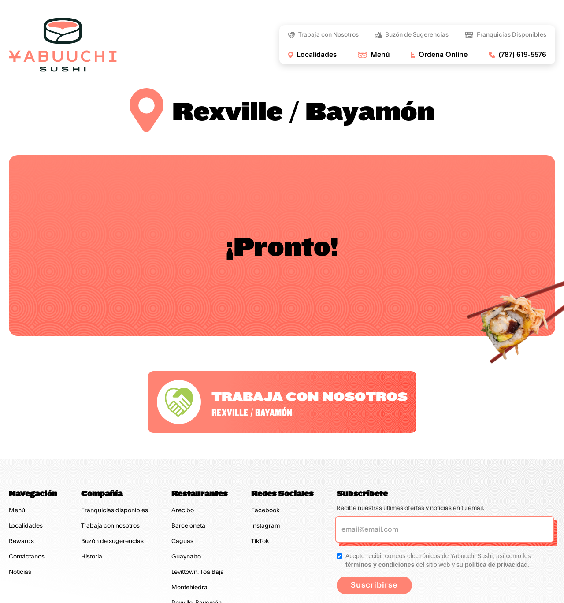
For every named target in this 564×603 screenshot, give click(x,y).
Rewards (21, 541)
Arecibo (182, 510)
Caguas (182, 541)
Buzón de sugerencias (112, 541)
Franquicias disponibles (114, 510)
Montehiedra (189, 587)
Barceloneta (188, 526)
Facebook (265, 510)
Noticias (20, 572)
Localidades (26, 526)
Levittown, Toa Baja (197, 572)
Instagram (265, 526)
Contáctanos (27, 557)
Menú (17, 510)
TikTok (260, 541)
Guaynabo (186, 557)
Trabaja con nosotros (110, 526)
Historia (91, 557)
